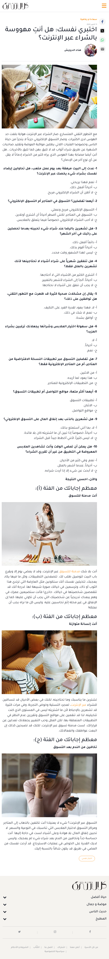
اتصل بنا (48, 947)
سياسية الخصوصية (54, 951)
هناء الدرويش (72, 50)
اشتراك (61, 947)
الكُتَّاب (36, 947)
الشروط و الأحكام (19, 947)
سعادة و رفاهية (88, 19)
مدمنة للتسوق (69, 572)
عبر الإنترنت (78, 705)
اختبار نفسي (87, 859)
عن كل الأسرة (91, 947)
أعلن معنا (75, 947)
